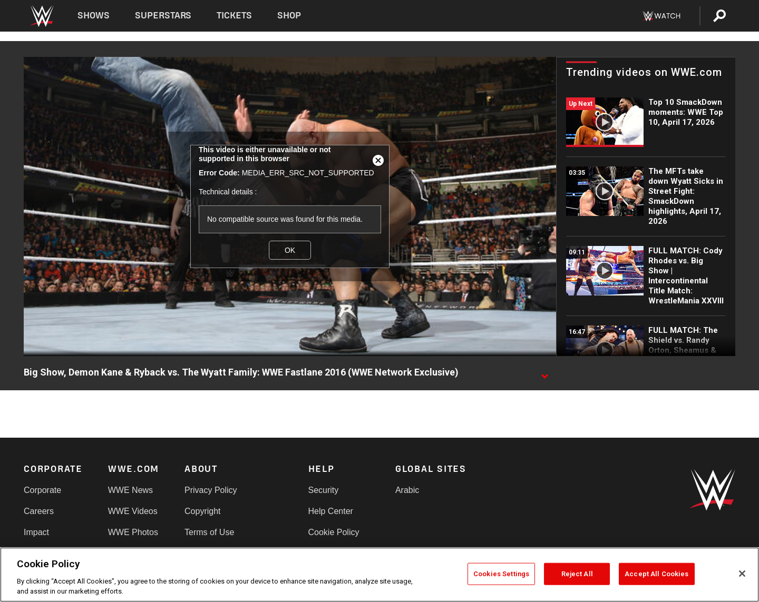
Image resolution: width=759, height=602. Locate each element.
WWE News (130, 490)
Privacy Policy (210, 490)
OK (290, 250)
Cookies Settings (501, 574)
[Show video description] (544, 372)
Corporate (42, 490)
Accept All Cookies (656, 574)
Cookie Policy (333, 532)
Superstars (163, 16)
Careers (39, 511)
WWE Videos (133, 511)
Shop (289, 16)
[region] (379, 574)
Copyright (202, 511)
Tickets (234, 16)
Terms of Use (209, 532)
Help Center (330, 511)
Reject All (577, 574)
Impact (36, 532)
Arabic (407, 490)
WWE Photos (133, 532)
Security (323, 490)
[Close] (742, 573)
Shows (93, 16)
